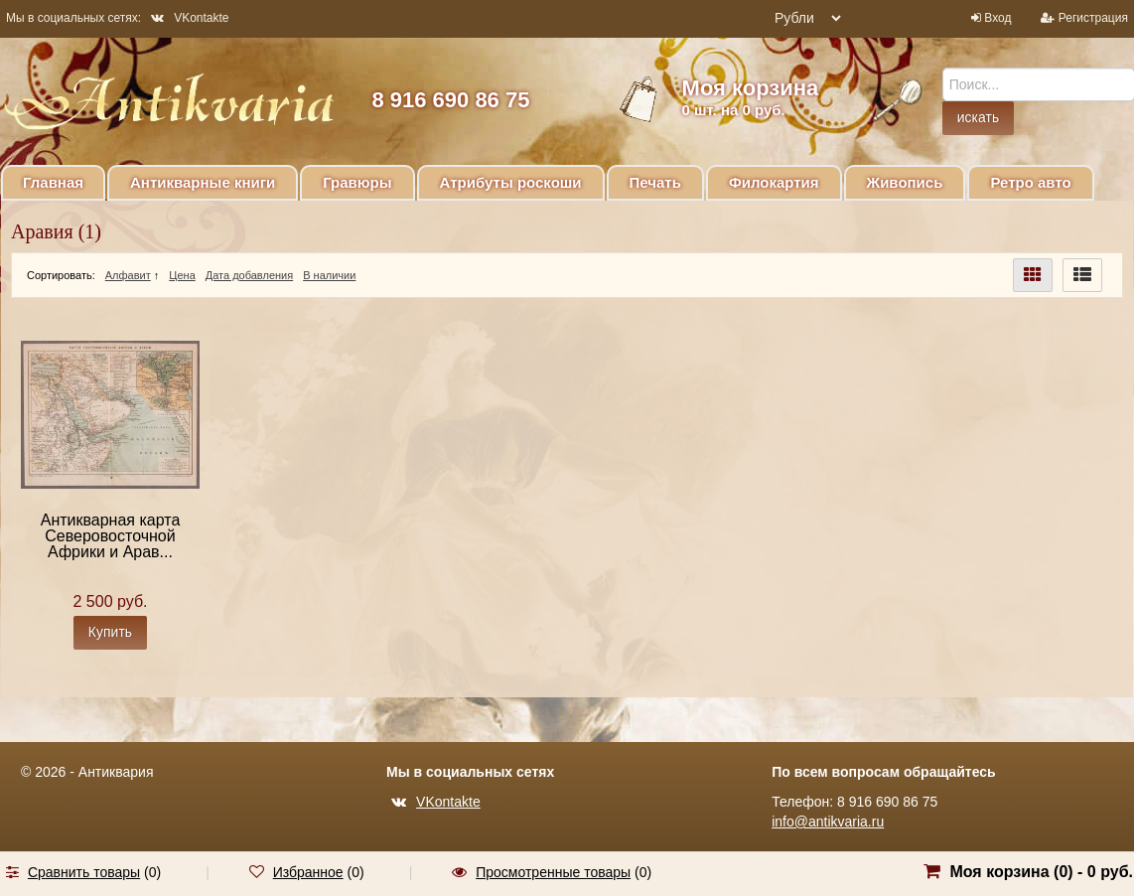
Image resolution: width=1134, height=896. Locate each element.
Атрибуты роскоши (511, 182)
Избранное (308, 872)
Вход (997, 18)
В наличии (329, 275)
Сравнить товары (84, 872)
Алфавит (128, 275)
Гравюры (357, 182)
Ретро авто (1030, 182)
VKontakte (189, 18)
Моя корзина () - (1041, 871)
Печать (655, 182)
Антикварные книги (202, 182)
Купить (110, 632)
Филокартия (774, 182)
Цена (182, 275)
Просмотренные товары (553, 872)
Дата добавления (249, 275)
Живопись (905, 182)
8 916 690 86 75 (450, 99)
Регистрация (1093, 18)
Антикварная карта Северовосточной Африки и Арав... (111, 536)
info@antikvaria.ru (828, 821)
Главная (53, 182)
